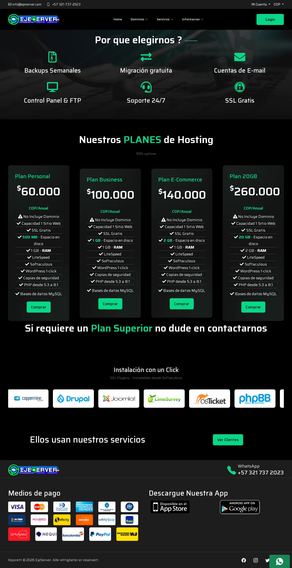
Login (270, 19)
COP (277, 4)
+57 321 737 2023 (261, 472)
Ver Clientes (228, 440)
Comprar (38, 307)
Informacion (192, 19)
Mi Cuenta (259, 4)
